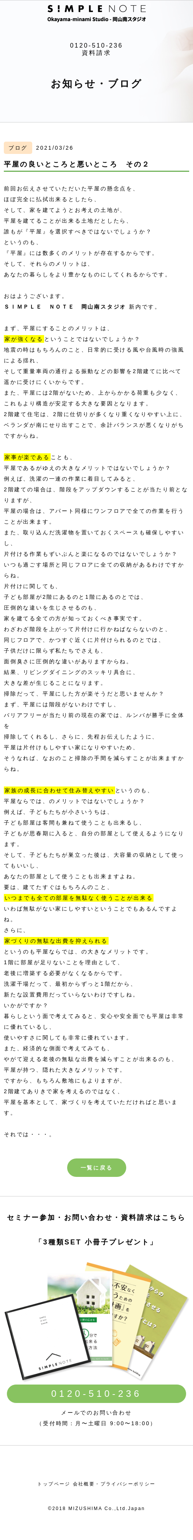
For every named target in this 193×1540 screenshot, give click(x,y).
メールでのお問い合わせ (96, 1412)
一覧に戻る (97, 1168)
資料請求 (96, 53)
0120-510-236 (96, 45)
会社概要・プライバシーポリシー (114, 1484)
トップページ (53, 1484)
